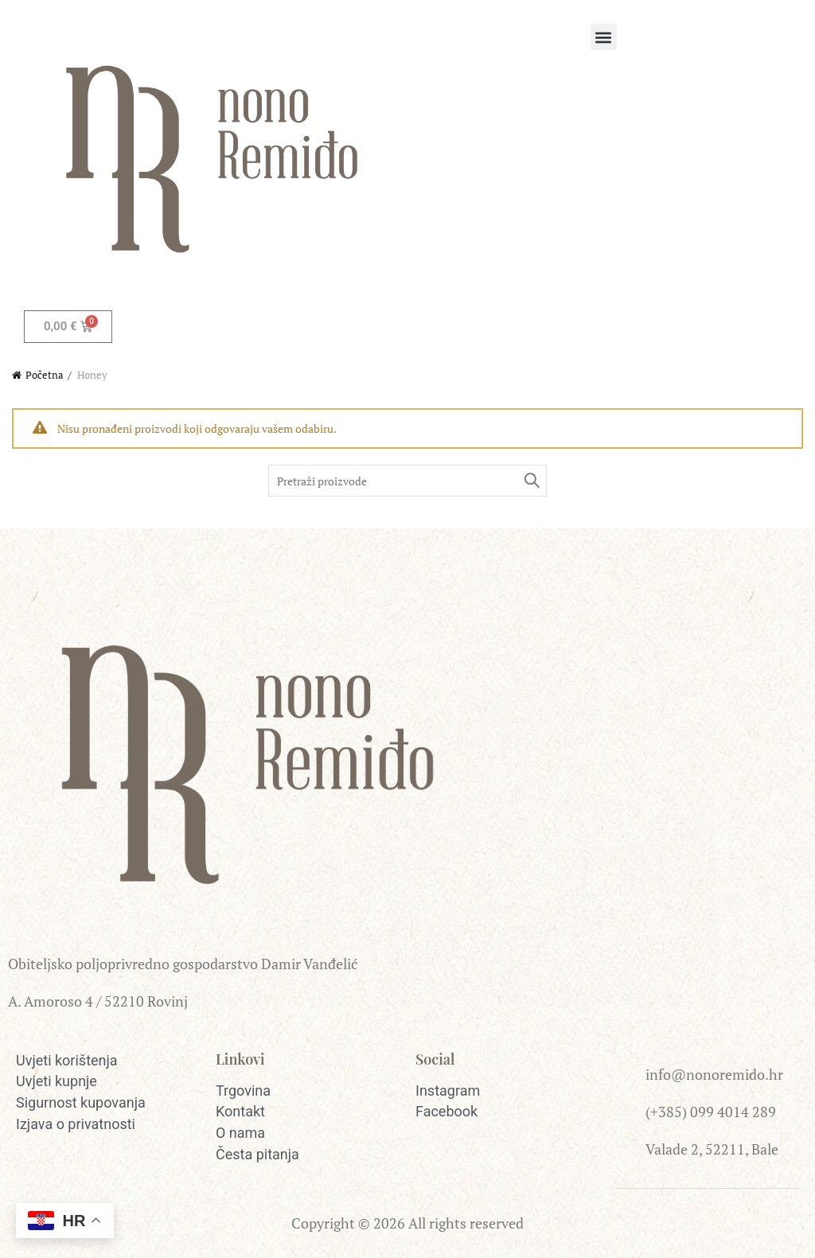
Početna (44, 375)
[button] (604, 37)
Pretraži (531, 481)
